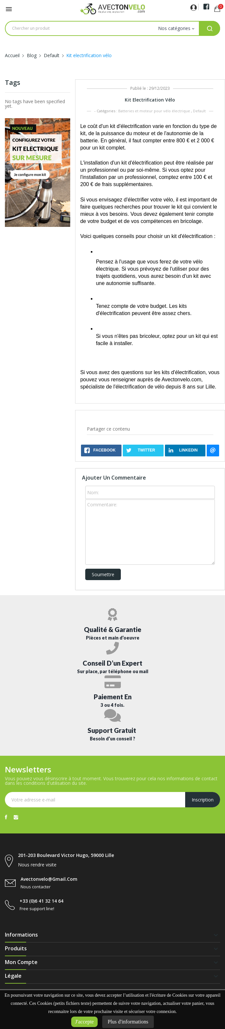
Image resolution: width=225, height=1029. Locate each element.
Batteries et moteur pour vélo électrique (154, 110)
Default (199, 110)
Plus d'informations (128, 1021)
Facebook (6, 817)
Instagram (16, 817)
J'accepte (84, 1021)
